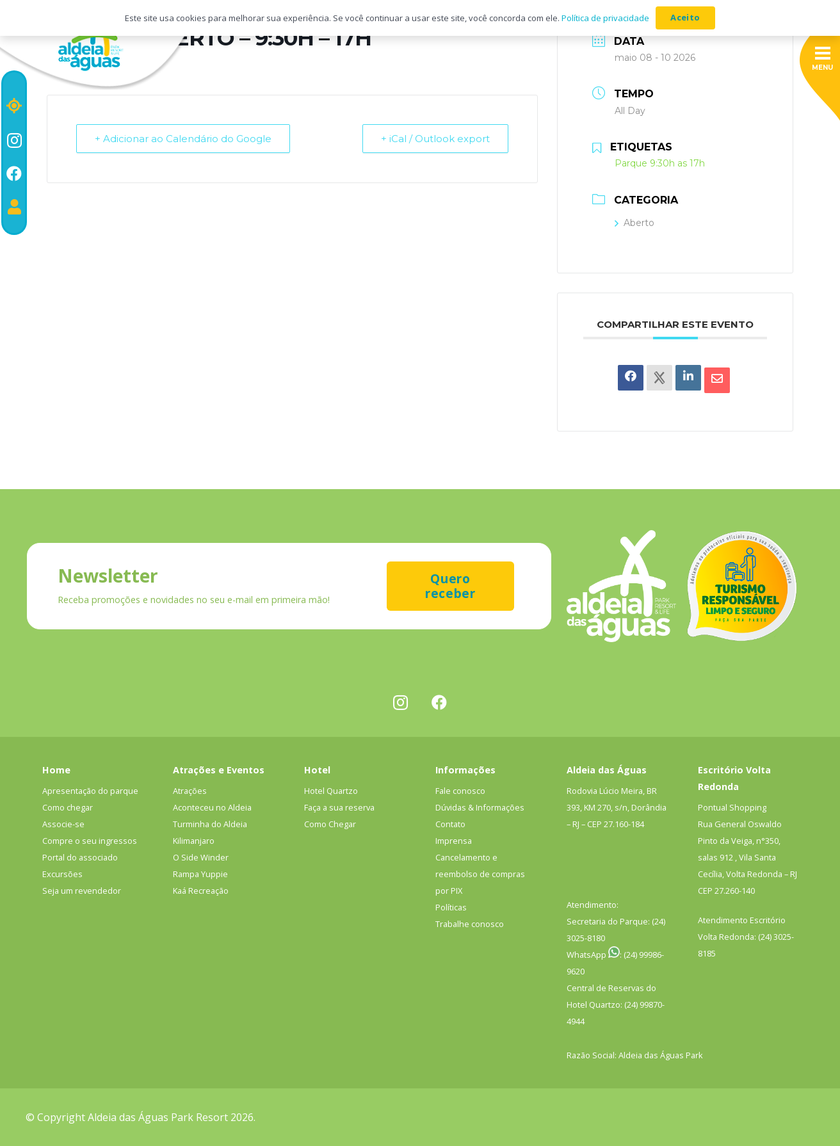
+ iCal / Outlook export (435, 139)
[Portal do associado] (14, 206)
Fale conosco (460, 790)
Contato (450, 824)
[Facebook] (14, 173)
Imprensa (453, 840)
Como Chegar (330, 824)
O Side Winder (201, 857)
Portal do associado (80, 857)
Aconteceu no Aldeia (212, 807)
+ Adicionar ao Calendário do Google (183, 139)
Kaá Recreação (201, 890)
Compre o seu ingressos (89, 840)
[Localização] (14, 105)
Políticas (451, 907)
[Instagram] (14, 140)
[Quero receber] (450, 586)
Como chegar (67, 807)
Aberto (634, 223)
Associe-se (63, 824)
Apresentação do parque (90, 790)
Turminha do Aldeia (210, 824)
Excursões (62, 874)
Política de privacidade (605, 18)
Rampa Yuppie (200, 874)
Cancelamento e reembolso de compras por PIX (480, 873)
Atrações (190, 790)
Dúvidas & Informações (479, 807)
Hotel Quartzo (331, 790)
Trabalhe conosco (469, 924)
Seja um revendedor (81, 890)
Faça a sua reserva (339, 807)
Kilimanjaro (193, 840)
